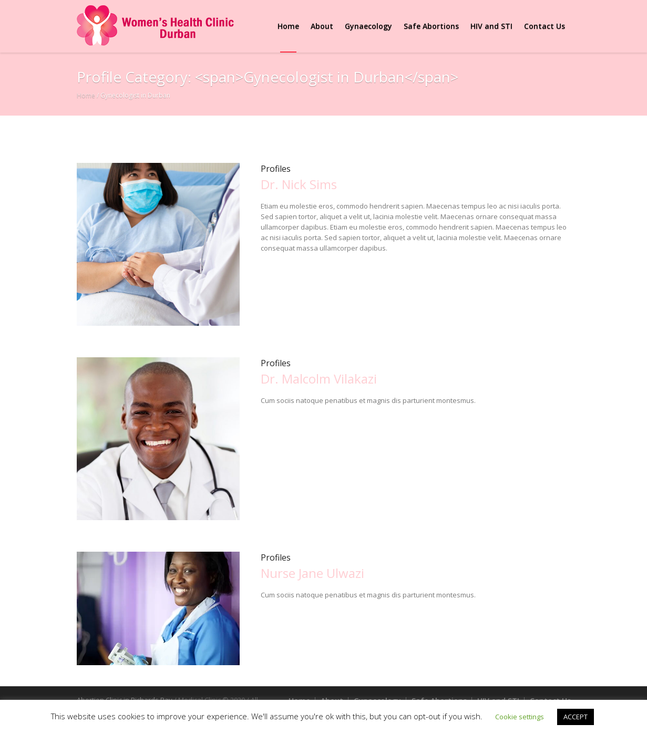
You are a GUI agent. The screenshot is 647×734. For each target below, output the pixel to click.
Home (86, 95)
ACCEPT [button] (575, 716)
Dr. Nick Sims (299, 184)
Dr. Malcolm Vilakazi (319, 378)
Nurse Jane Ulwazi (312, 573)
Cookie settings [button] (519, 716)
